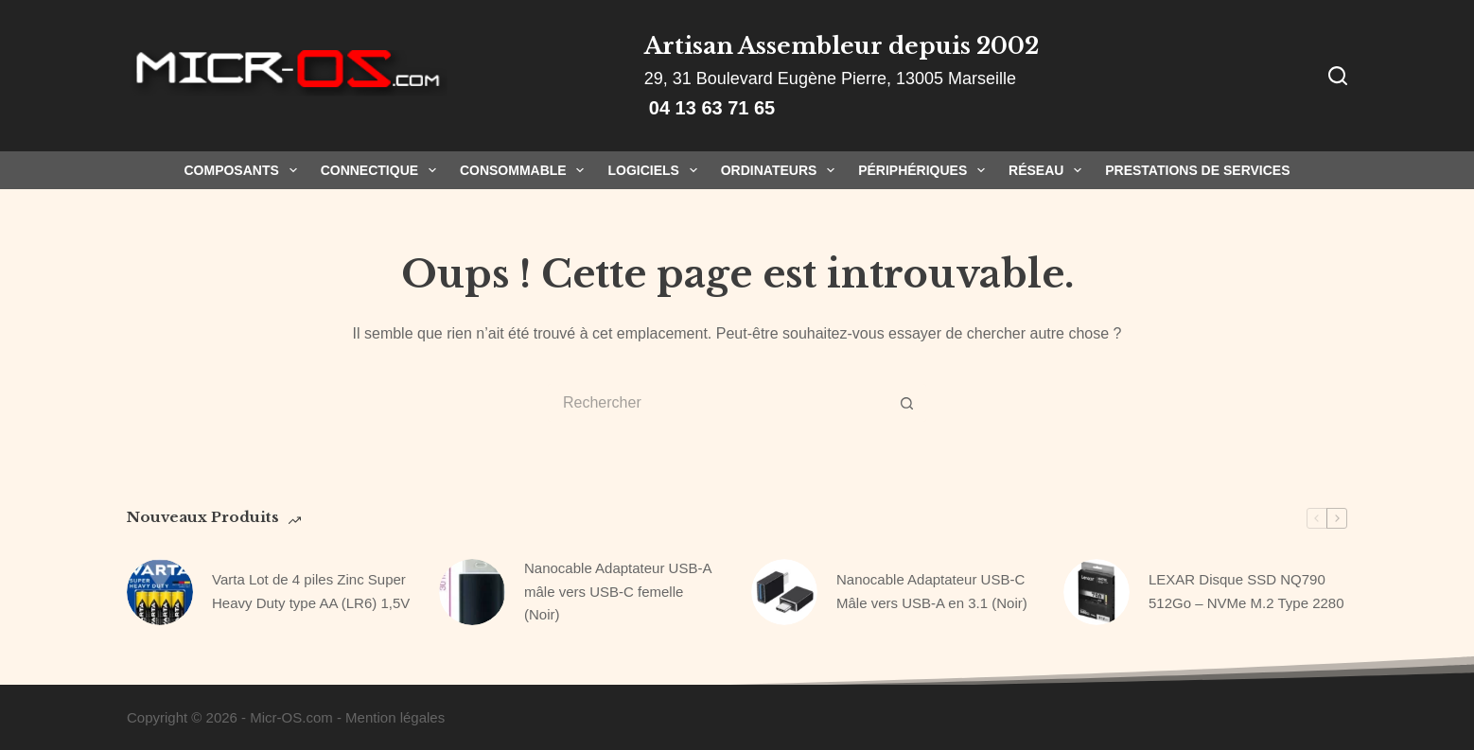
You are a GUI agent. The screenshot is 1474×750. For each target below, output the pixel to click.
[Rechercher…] (718, 403)
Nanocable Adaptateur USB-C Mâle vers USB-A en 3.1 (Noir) (931, 591)
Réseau (1049, 170)
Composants (244, 170)
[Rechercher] (1337, 75)
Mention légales (395, 717)
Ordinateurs (781, 170)
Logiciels (655, 170)
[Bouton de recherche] (907, 403)
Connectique (382, 170)
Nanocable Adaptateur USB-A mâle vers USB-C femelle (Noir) (617, 591)
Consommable (526, 170)
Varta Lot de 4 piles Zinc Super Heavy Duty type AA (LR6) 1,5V (311, 591)
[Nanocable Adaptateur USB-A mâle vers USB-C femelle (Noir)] (472, 592)
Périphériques (925, 170)
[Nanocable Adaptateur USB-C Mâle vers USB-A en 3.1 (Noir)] (784, 592)
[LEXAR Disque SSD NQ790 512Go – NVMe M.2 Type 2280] (1096, 592)
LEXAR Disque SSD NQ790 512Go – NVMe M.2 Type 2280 (1246, 591)
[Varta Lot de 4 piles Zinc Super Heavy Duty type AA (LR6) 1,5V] (160, 592)
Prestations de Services (1197, 170)
